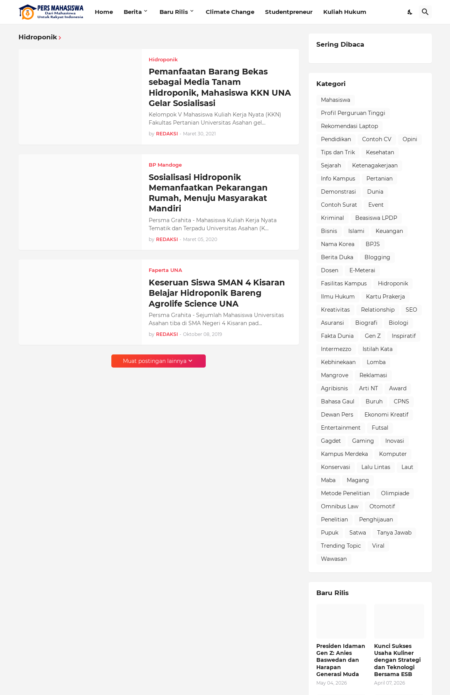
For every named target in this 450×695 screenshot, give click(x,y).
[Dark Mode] (410, 12)
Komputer (393, 453)
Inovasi (394, 440)
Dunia (375, 191)
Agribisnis (334, 388)
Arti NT (368, 388)
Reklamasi (373, 375)
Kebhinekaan (338, 362)
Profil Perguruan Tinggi (353, 113)
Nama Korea (337, 244)
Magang (358, 480)
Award (397, 388)
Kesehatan (380, 152)
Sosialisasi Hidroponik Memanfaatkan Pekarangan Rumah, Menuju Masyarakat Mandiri (208, 193)
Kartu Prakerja (385, 296)
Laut (407, 467)
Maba (328, 480)
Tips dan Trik (338, 152)
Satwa (357, 532)
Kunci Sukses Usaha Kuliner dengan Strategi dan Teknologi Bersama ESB (397, 660)
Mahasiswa (335, 99)
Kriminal (332, 217)
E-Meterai (362, 270)
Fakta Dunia (337, 335)
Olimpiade (395, 493)
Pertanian (379, 178)
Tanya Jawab (394, 532)
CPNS (401, 401)
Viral (378, 545)
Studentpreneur (288, 11)
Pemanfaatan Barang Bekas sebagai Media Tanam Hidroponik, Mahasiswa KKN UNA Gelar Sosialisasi (220, 87)
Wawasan (334, 558)
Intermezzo (336, 349)
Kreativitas (335, 309)
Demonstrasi (338, 191)
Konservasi (335, 467)
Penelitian (334, 519)
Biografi (366, 322)
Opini (410, 139)
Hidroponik (393, 283)
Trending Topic (341, 545)
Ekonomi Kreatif (386, 414)
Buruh (374, 401)
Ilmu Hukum (338, 296)
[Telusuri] (425, 12)
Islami (356, 231)
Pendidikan (336, 139)
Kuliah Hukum (344, 11)
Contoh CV (376, 139)
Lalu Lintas (375, 467)
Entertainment (341, 427)
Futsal (380, 427)
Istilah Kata (378, 349)
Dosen (329, 270)
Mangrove (334, 375)
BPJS (373, 244)
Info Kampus (338, 178)
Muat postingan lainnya (154, 361)
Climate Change (230, 11)
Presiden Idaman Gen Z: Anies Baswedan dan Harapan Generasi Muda (340, 660)
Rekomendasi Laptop (349, 126)
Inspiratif (404, 335)
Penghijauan (376, 519)
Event (376, 204)
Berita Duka (337, 257)
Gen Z (373, 335)
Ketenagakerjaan (375, 165)
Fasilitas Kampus (344, 283)
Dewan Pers (337, 414)
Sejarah (331, 165)
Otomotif (382, 506)
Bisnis (329, 231)
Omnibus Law (339, 506)
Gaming (363, 440)
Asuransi (332, 322)
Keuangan (389, 231)
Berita (133, 11)
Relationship (378, 309)
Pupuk (329, 532)
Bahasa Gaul (337, 401)
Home (104, 11)
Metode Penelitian (345, 493)
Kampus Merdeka (344, 453)
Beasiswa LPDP (376, 217)
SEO (411, 309)
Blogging (377, 257)
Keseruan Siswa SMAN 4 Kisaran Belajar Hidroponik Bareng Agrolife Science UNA (217, 293)
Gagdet (331, 440)
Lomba (376, 362)
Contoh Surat (339, 204)
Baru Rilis (174, 11)
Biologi (398, 322)
